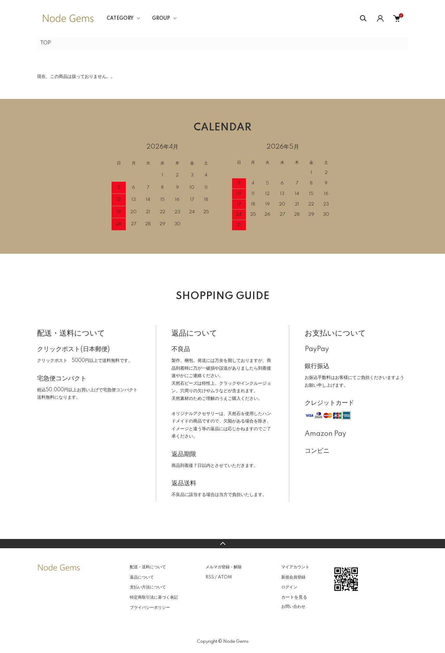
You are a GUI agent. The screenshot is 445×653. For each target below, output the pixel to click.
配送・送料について (148, 567)
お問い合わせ (293, 606)
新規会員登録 (293, 577)
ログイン (289, 587)
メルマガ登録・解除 (224, 567)
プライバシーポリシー (150, 607)
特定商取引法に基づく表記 (154, 597)
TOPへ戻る (222, 543)
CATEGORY (120, 18)
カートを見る (294, 597)
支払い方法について (148, 587)
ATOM (225, 577)
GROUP (161, 18)
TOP (45, 43)
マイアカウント (295, 567)
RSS (210, 577)
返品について (142, 577)
